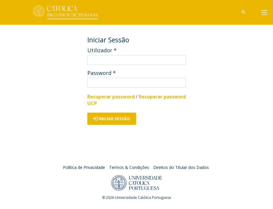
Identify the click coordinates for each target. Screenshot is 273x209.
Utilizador (102, 50)
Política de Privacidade (84, 167)
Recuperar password (111, 96)
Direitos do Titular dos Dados (181, 167)
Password (101, 72)
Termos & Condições (129, 167)
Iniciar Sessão (111, 118)
